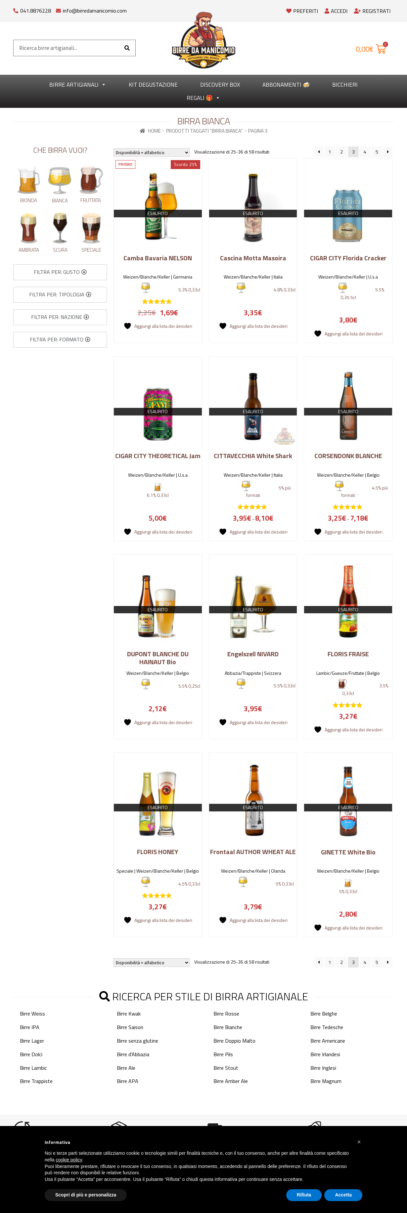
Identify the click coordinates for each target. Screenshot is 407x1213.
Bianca (60, 200)
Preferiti (302, 11)
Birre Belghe (323, 1014)
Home (154, 131)
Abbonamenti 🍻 (286, 84)
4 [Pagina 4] (365, 151)
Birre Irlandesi (325, 1054)
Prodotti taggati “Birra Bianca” (204, 131)
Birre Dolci (31, 1054)
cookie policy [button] (69, 1159)
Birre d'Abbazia (133, 1054)
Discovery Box (220, 84)
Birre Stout (225, 1067)
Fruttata (90, 200)
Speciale (91, 250)
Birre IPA (29, 1027)
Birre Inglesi (323, 1067)
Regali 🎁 (203, 98)
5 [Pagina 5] (377, 151)
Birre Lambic (33, 1067)
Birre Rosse (226, 1014)
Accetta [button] (343, 1194)
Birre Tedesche (326, 1027)
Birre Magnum (325, 1081)
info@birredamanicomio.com (95, 11)
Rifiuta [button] (304, 1194)
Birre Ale (126, 1067)
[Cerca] (127, 48)
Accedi (336, 11)
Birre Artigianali (77, 84)
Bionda (28, 200)
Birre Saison (130, 1027)
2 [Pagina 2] (341, 151)
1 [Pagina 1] (330, 151)
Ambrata (29, 250)
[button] (60, 272)
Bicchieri (345, 84)
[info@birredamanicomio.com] (58, 9)
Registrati (372, 11)
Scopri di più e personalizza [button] (85, 1194)
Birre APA (127, 1081)
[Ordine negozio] (151, 152)
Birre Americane (327, 1041)
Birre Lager (32, 1041)
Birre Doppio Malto (234, 1041)
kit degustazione (153, 84)
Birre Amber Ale (230, 1081)
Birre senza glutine (137, 1041)
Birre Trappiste (36, 1081)
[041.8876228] (15, 9)
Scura (60, 250)
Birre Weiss (32, 1014)
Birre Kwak (129, 1014)
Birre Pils (223, 1054)
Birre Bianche (227, 1027)
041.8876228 (35, 11)
